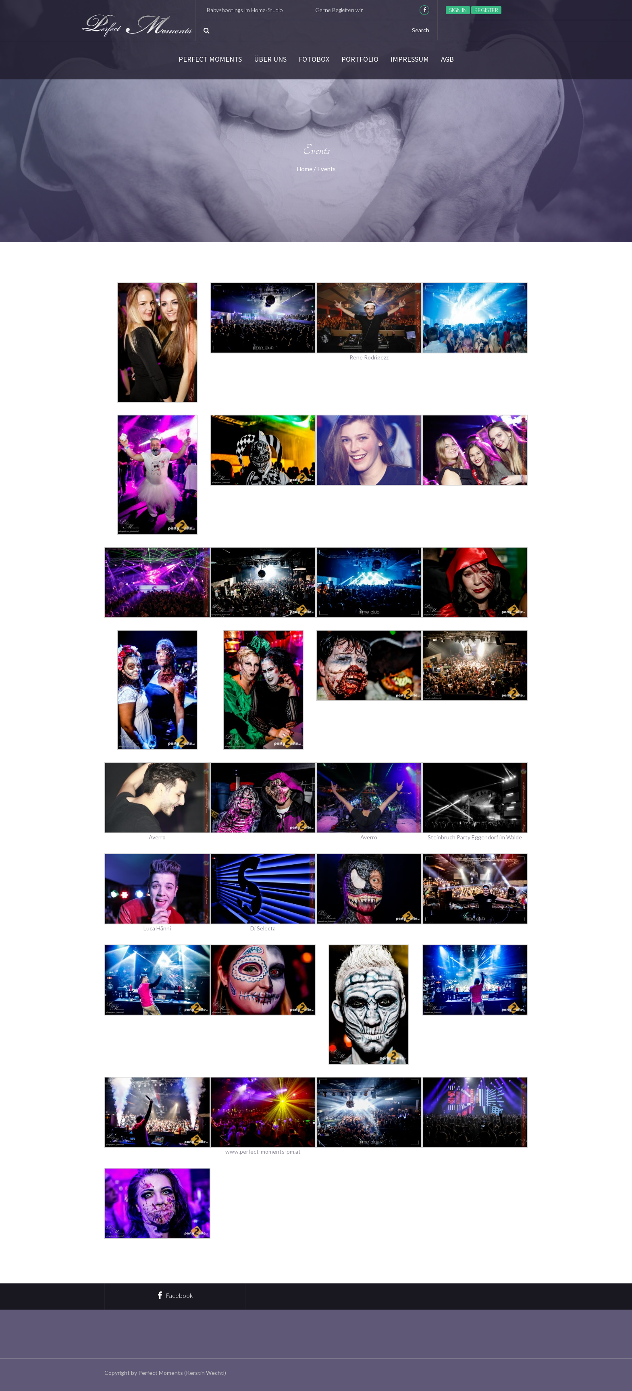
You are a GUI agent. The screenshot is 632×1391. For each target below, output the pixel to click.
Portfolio (359, 59)
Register (486, 10)
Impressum (410, 59)
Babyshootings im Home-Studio (258, 9)
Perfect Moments (210, 59)
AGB (447, 59)
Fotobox (314, 59)
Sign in (458, 10)
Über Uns (270, 59)
